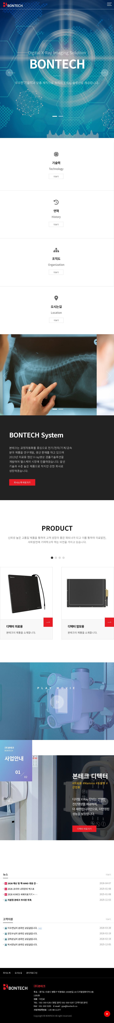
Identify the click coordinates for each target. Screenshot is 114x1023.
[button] (54, 116)
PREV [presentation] (10, 73)
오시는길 (18, 972)
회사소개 (6, 972)
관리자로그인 (31, 972)
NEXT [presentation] (103, 73)
